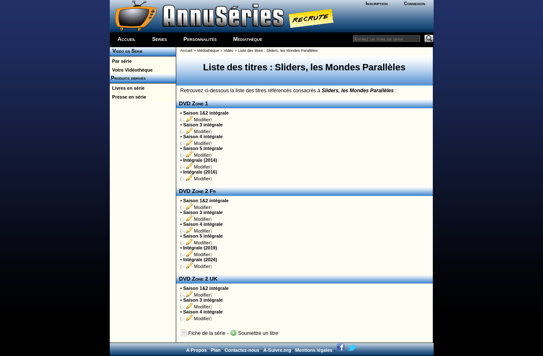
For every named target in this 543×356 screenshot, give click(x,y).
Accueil (127, 39)
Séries (159, 39)
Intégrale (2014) (200, 160)
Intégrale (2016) (200, 171)
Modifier (198, 119)
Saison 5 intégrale (202, 148)
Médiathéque (208, 50)
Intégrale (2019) (200, 247)
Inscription (376, 3)
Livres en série (127, 88)
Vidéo (228, 50)
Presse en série (128, 96)
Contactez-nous (242, 350)
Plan (215, 350)
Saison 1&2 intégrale (205, 112)
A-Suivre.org (277, 350)
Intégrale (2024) (200, 259)
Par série (121, 61)
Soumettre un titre (254, 333)
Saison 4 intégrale (202, 136)
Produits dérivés (128, 78)
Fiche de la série (202, 333)
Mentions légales (314, 350)
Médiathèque (247, 39)
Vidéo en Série (126, 51)
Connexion (414, 3)
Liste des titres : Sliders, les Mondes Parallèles (278, 50)
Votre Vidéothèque (131, 69)
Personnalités (200, 39)
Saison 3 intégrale (202, 124)
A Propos (196, 350)
